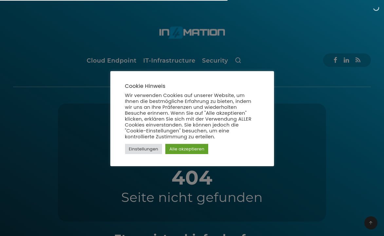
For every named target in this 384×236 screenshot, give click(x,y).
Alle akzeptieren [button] (186, 149)
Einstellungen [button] (143, 149)
